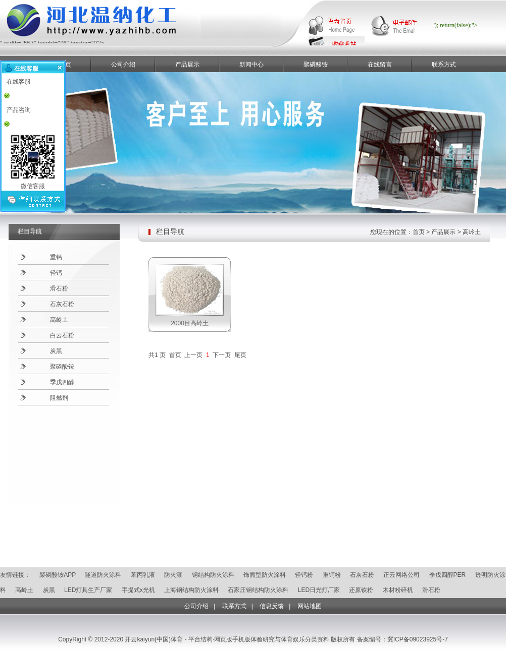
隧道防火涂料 (103, 574)
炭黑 (56, 350)
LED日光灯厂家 (319, 590)
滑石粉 (59, 288)
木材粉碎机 (398, 590)
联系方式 (444, 64)
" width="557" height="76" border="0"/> (141, 40)
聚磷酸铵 (315, 64)
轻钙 (56, 272)
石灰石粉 (62, 304)
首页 (419, 231)
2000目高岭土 (190, 323)
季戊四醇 (62, 382)
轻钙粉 (304, 574)
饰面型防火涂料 (264, 574)
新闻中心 (251, 64)
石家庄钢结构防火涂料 (258, 590)
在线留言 (380, 64)
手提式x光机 (138, 590)
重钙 (56, 257)
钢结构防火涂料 (213, 574)
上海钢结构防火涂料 (191, 590)
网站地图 (309, 606)
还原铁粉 (361, 590)
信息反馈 (272, 606)
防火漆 (173, 574)
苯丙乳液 (143, 574)
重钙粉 (332, 574)
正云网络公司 (401, 574)
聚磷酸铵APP (57, 574)
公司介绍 (123, 64)
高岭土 (59, 319)
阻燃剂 (59, 397)
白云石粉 (62, 335)
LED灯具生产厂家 (88, 590)
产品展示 (187, 64)
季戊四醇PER (447, 574)
